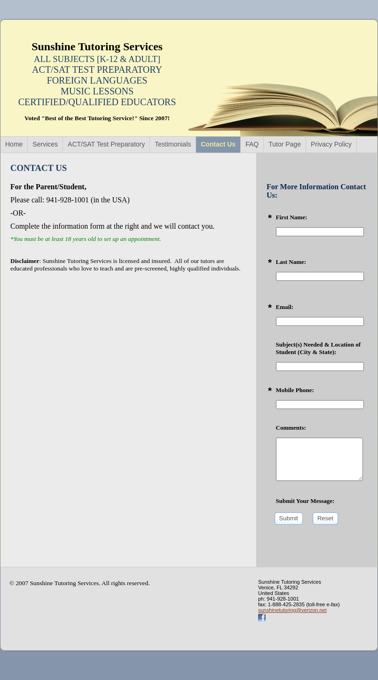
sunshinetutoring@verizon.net (292, 610)
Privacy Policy (331, 144)
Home (14, 144)
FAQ (252, 144)
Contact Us (218, 144)
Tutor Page (284, 144)
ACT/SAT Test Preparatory (106, 144)
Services (45, 144)
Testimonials (173, 144)
